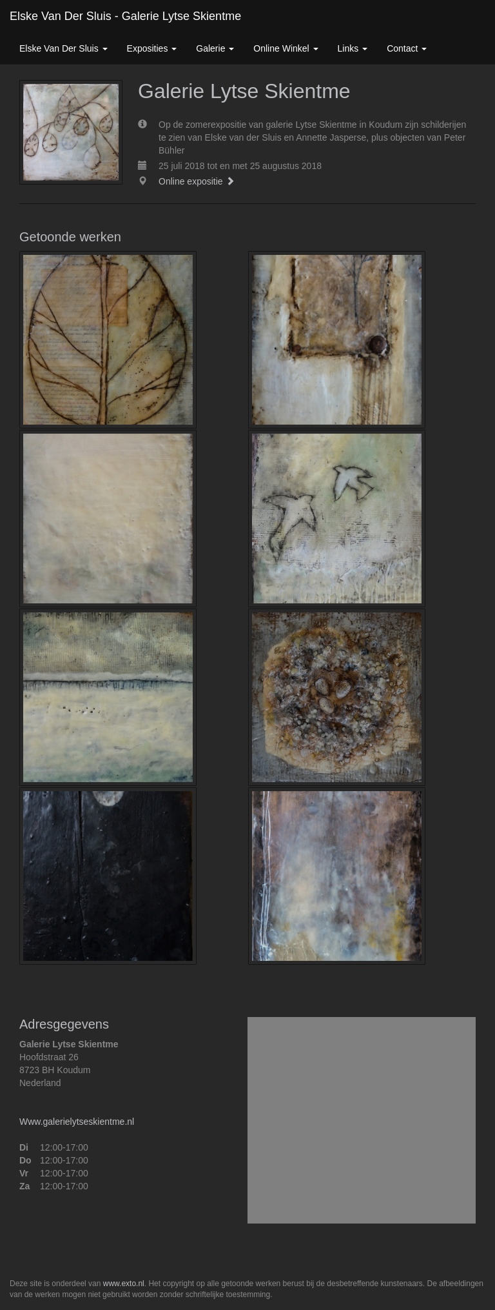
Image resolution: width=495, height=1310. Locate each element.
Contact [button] (407, 48)
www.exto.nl (123, 1283)
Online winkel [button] (285, 48)
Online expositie (197, 181)
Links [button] (353, 48)
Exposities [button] (152, 48)
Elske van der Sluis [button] (63, 48)
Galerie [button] (215, 48)
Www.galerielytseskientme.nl (76, 1121)
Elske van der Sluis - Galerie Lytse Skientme (125, 16)
